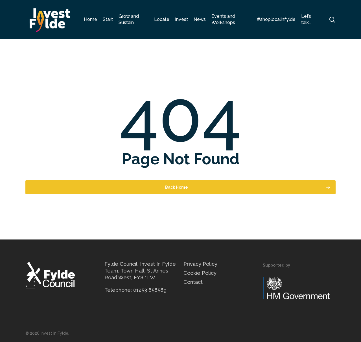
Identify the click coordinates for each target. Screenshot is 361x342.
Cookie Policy (199, 273)
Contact (193, 282)
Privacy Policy (200, 264)
